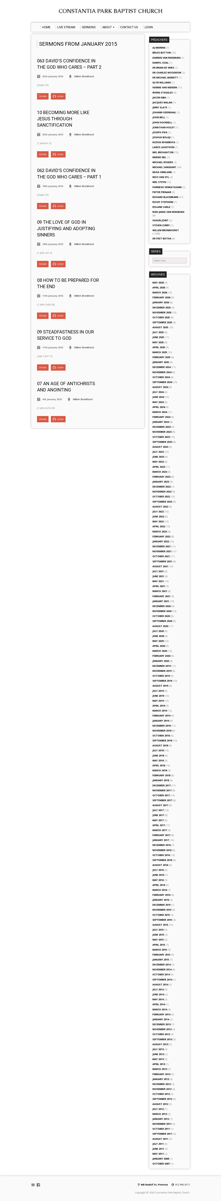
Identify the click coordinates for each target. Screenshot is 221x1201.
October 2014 (161, 974)
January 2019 (160, 720)
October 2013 (161, 1034)
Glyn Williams (161, 82)
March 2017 (159, 830)
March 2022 (159, 531)
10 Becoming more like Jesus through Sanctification (63, 119)
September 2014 (162, 979)
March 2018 (159, 770)
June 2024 (158, 397)
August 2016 (160, 865)
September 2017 (162, 800)
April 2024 (158, 407)
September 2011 (162, 1133)
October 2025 (161, 317)
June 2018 (158, 755)
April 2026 (158, 287)
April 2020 (158, 645)
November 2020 (161, 611)
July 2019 (158, 690)
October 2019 (161, 675)
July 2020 (158, 631)
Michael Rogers (162, 162)
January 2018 (160, 780)
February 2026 (161, 297)
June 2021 (158, 576)
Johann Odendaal (164, 112)
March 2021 (159, 591)
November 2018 (161, 730)
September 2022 (162, 501)
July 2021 (158, 571)
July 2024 (158, 392)
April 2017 (158, 825)
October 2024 (161, 377)
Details (43, 96)
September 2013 (162, 1039)
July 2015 (158, 929)
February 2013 (161, 1074)
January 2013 (160, 1079)
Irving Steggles (162, 92)
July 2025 (158, 332)
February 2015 (161, 954)
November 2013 (161, 1029)
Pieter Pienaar (161, 192)
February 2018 (161, 775)
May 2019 (158, 700)
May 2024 (158, 402)
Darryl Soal (160, 62)
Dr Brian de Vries (163, 67)
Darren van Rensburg (166, 57)
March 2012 (159, 1113)
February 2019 (161, 715)
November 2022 (161, 491)
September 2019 (162, 680)
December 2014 (161, 964)
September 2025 (162, 322)
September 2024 (162, 382)
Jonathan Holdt (163, 127)
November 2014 (161, 969)
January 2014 (160, 1019)
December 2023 (161, 426)
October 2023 (161, 436)
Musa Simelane (162, 172)
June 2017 (158, 815)
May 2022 (158, 521)
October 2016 (161, 855)
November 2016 (161, 850)
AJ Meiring (158, 47)
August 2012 (160, 1104)
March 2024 (159, 412)
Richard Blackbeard (165, 197)
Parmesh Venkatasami (167, 187)
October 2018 (161, 735)
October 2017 (161, 795)
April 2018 (158, 765)
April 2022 (158, 526)
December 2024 (161, 367)
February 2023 (161, 476)
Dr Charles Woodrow (166, 72)
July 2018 (158, 750)
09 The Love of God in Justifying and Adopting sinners (66, 229)
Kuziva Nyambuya (163, 142)
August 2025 (160, 327)
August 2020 (160, 626)
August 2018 (160, 745)
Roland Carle (161, 207)
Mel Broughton (162, 152)
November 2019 (161, 670)
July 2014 (158, 989)
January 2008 (160, 1158)
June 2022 (158, 516)
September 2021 (162, 561)
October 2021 (161, 556)
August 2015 (160, 924)
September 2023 (162, 441)
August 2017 (160, 805)
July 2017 (158, 810)
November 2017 (161, 790)
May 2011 (158, 1153)
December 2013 (161, 1024)
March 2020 (159, 650)
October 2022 (161, 496)
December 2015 (161, 904)
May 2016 (158, 880)
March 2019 (159, 710)
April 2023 (158, 466)
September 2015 (162, 919)
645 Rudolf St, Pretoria (154, 1184)
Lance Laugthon (163, 147)
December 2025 (161, 307)
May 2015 (158, 939)
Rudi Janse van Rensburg (168, 211)
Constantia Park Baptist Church (110, 11)
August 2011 (160, 1138)
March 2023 (159, 471)
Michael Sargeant (164, 167)
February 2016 (161, 894)
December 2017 (161, 785)
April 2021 (158, 586)
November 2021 (161, 551)
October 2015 (161, 914)
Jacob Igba (159, 97)
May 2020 (158, 641)
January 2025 (160, 362)
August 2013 (160, 1044)
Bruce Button (161, 52)
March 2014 (159, 1009)
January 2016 (160, 899)
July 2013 (158, 1049)
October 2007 (161, 1163)
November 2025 (161, 312)
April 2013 (158, 1064)
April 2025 (158, 347)
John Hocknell (162, 122)
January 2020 (160, 660)
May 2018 (158, 760)
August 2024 (160, 387)
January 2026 (160, 302)
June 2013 (158, 1054)
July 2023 (158, 451)
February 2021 (161, 596)
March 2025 (159, 352)
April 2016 (158, 885)
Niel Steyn (159, 182)
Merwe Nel (159, 157)
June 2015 (158, 934)
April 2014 (158, 1004)
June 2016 (158, 874)
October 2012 (161, 1094)
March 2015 (159, 949)
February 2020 (161, 655)
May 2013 (158, 1059)
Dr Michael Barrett (165, 77)
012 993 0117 (182, 1184)
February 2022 (161, 536)
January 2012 (160, 1118)
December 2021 (161, 546)
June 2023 (158, 456)
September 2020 (162, 621)
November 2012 (161, 1089)
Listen (58, 96)
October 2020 (161, 616)
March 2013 (159, 1069)
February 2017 (161, 835)
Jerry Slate (159, 107)
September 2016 (162, 860)
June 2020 (158, 636)
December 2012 (161, 1084)
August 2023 (160, 446)
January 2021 (160, 601)
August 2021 (160, 566)
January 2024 (160, 421)
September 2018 (162, 740)
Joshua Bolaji (161, 137)
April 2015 (158, 944)
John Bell (158, 117)
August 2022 (160, 506)
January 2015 (160, 959)
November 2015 (161, 909)
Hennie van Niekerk (164, 87)
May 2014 (158, 999)
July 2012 (158, 1109)
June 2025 (158, 337)
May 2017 (158, 820)
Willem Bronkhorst (84, 76)
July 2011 (158, 1143)
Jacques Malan (162, 102)
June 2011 (158, 1148)
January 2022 (160, 541)
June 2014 (158, 994)
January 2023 (160, 481)
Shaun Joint (160, 220)
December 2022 (161, 486)
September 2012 (162, 1098)
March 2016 (159, 889)
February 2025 (161, 357)
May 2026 (158, 282)
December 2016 (161, 845)
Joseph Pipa (159, 132)
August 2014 (160, 984)
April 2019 (158, 705)
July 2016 (158, 869)
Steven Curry (161, 225)
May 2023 (158, 461)
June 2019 (158, 695)
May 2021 (158, 581)
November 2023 (161, 431)
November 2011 (161, 1123)
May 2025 (158, 342)
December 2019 (161, 665)
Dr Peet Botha (161, 238)
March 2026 (159, 292)
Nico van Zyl (160, 177)
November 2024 (161, 372)
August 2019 (160, 685)
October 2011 (161, 1128)
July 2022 (158, 511)
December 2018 (161, 725)
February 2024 (161, 416)
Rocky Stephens (162, 202)
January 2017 (160, 840)
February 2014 (161, 1014)
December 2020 (161, 606)
